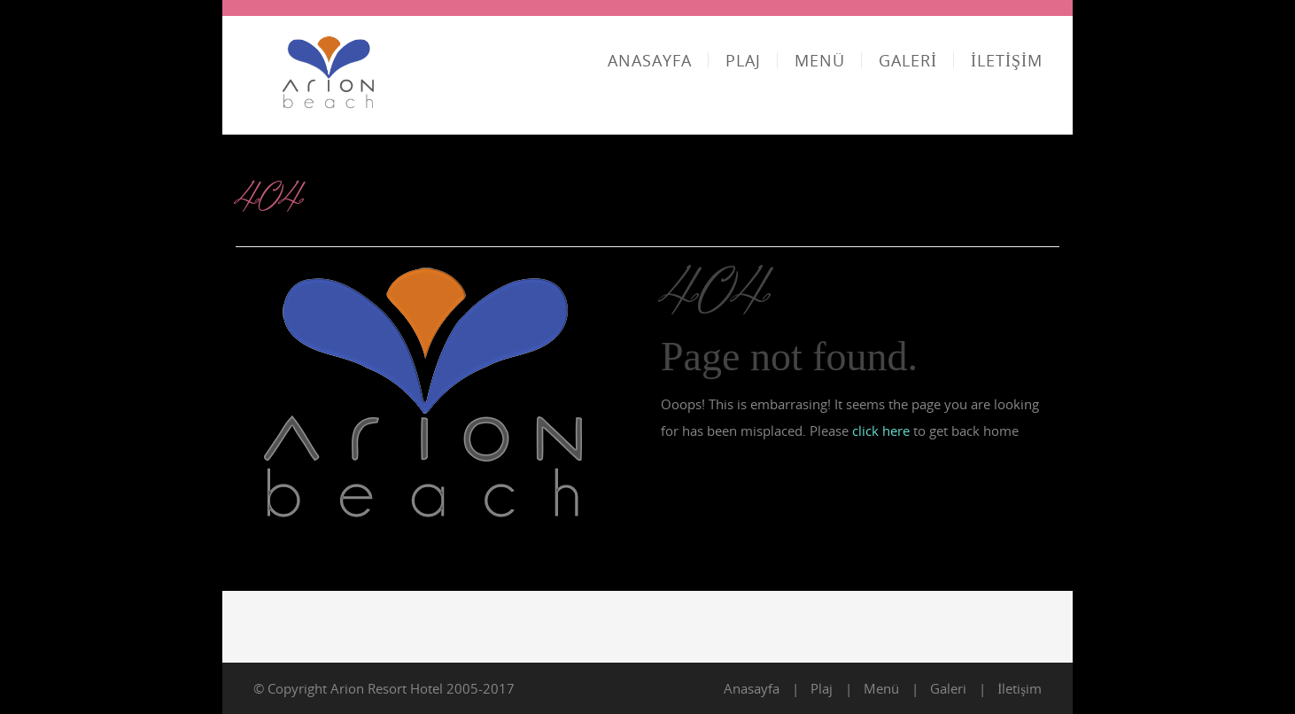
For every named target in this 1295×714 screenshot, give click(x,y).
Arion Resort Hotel (386, 688)
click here (881, 430)
